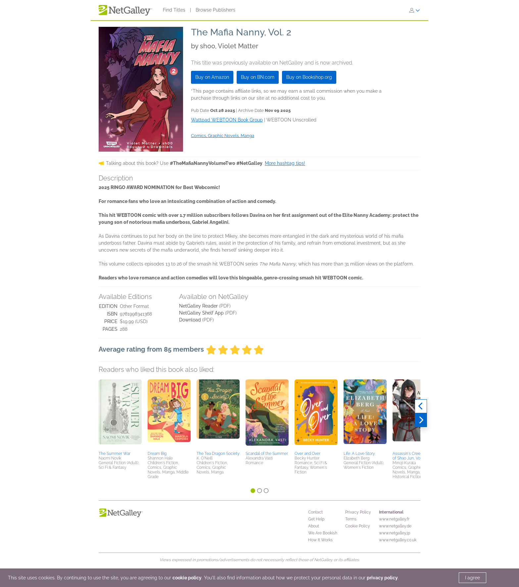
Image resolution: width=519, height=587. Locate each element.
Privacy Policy (358, 512)
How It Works (320, 540)
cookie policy (187, 577)
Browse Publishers (215, 10)
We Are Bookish (322, 533)
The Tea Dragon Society (218, 453)
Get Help (316, 519)
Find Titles (174, 10)
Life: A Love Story (359, 453)
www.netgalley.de (395, 526)
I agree (472, 577)
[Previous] (421, 406)
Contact (315, 512)
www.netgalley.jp (394, 533)
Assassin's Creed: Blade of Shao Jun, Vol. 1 (414, 456)
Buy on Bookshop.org (309, 77)
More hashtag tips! (285, 163)
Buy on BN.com (257, 77)
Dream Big (157, 453)
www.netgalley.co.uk (397, 540)
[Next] (421, 420)
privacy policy (382, 577)
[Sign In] (414, 10)
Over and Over (307, 453)
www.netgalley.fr (394, 519)
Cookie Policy (357, 526)
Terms (350, 519)
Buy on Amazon (212, 77)
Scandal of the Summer (267, 453)
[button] (120, 414)
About (313, 526)
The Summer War (114, 453)
